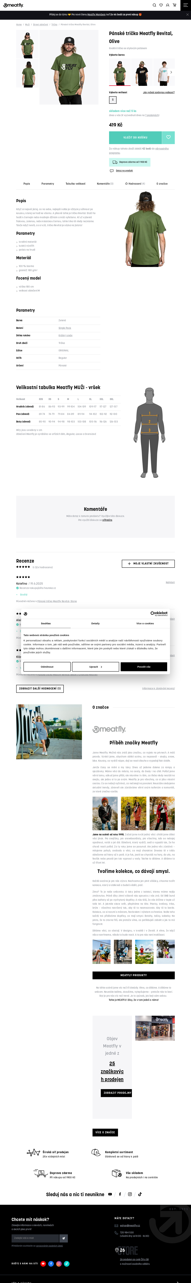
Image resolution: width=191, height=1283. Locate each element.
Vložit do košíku (135, 137)
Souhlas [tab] (46, 623)
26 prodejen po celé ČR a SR (134, 1260)
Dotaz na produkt (121, 171)
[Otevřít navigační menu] (185, 5)
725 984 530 (127, 1233)
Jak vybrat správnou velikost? (159, 92)
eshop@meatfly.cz (130, 1225)
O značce (162, 184)
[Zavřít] (187, 14)
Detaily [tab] (95, 623)
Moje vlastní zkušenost (148, 563)
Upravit (95, 666)
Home (19, 25)
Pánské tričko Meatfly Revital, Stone (57, 601)
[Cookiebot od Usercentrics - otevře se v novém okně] (153, 613)
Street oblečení (40, 25)
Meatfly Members (96, 15)
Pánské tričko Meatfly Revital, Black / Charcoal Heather (67, 675)
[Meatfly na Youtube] (110, 1194)
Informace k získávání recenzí (158, 688)
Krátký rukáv (66, 335)
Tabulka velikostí (75, 184)
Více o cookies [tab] (145, 623)
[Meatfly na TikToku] (140, 1194)
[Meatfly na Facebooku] (120, 1194)
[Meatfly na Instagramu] (130, 1194)
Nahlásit (170, 582)
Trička (54, 25)
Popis (27, 184)
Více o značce (105, 1132)
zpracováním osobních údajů (49, 1246)
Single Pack (65, 328)
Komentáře (105, 184)
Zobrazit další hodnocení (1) (40, 688)
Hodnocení (135, 184)
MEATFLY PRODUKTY (133, 975)
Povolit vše (143, 666)
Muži (27, 25)
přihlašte (107, 520)
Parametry (48, 184)
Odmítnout (47, 666)
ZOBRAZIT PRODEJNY (117, 1093)
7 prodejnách (152, 115)
